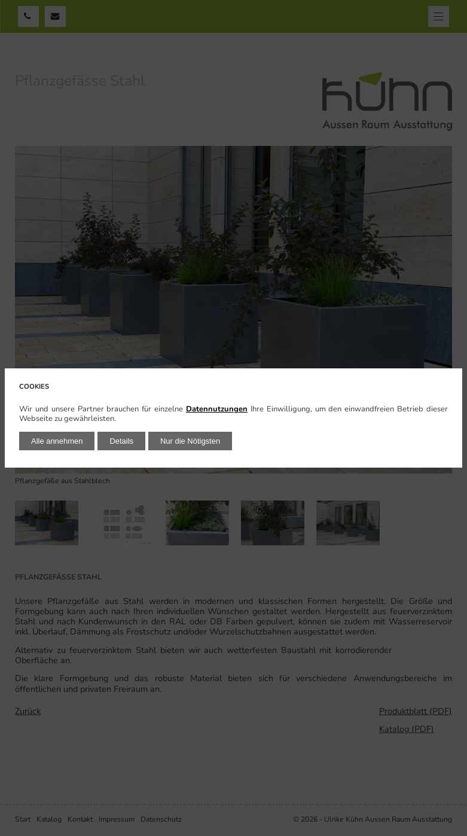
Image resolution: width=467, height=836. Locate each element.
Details (121, 441)
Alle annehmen (57, 441)
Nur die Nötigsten (190, 441)
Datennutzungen (217, 409)
